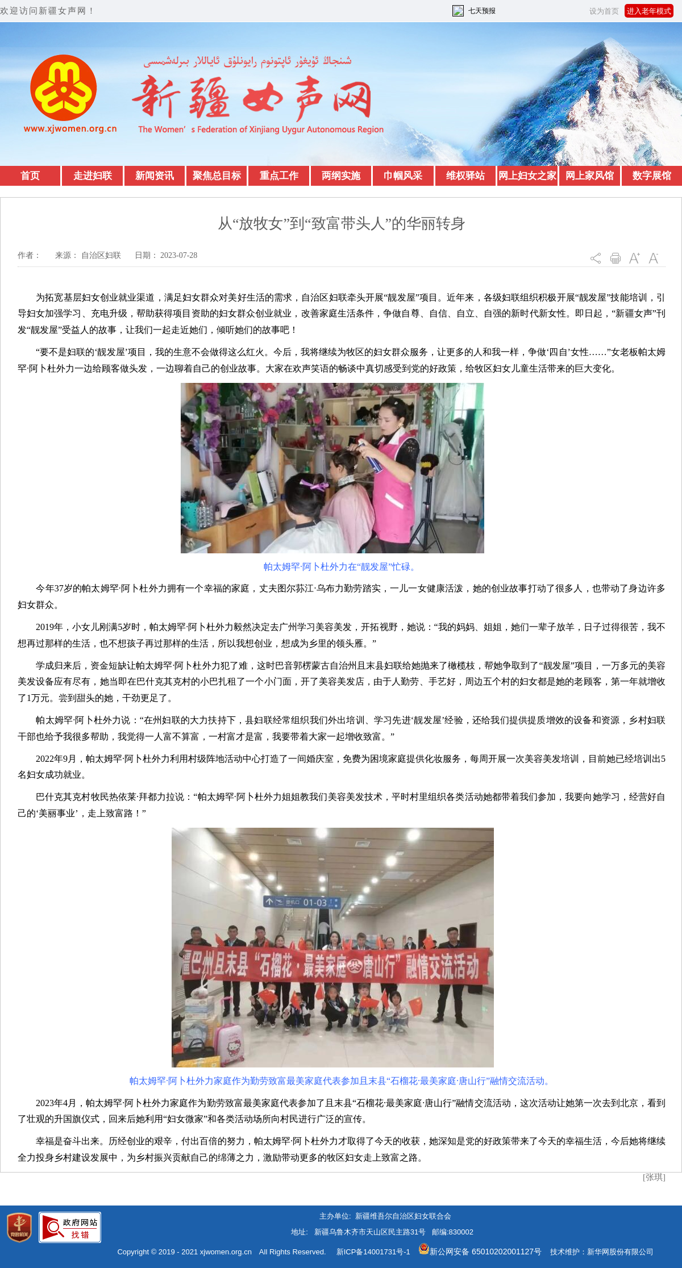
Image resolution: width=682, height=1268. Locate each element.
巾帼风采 (403, 175)
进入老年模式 (649, 11)
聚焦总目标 (217, 175)
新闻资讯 (154, 175)
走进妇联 (92, 175)
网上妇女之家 (527, 175)
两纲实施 (341, 175)
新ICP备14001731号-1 (373, 1252)
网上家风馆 (589, 175)
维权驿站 (465, 175)
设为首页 (604, 11)
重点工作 (279, 175)
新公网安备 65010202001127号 (480, 1251)
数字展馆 (652, 175)
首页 (30, 175)
